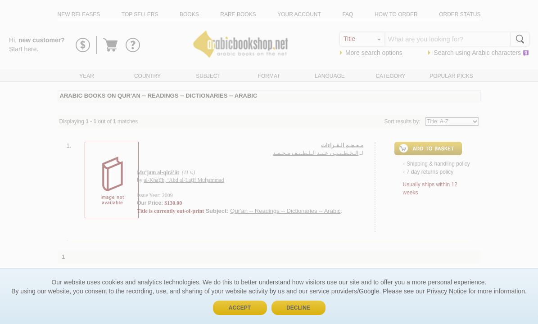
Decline (298, 308)
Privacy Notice (446, 291)
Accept (240, 308)
